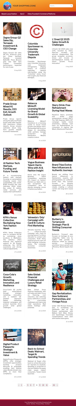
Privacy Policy (40, 403)
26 (54, 385)
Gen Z (22, 14)
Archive (33, 403)
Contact (47, 403)
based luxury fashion (9, 14)
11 (46, 385)
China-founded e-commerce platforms (41, 14)
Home (28, 403)
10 (43, 385)
